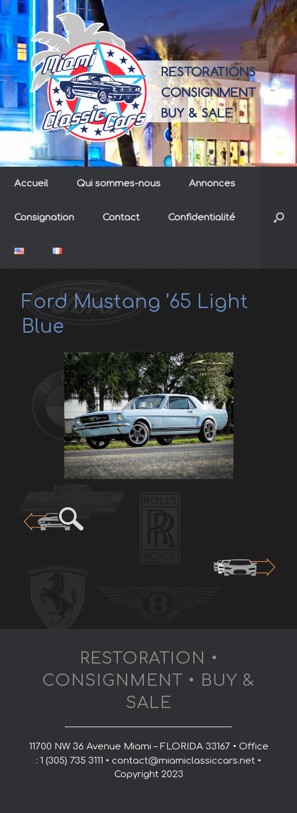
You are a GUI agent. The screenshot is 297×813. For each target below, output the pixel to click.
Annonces (212, 183)
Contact (121, 217)
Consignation (44, 217)
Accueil (31, 183)
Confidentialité (201, 217)
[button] (279, 218)
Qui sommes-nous (119, 183)
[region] (148, 416)
